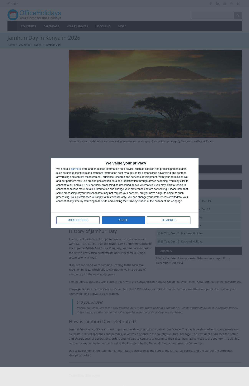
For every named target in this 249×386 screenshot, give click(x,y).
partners (76, 169)
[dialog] (125, 193)
